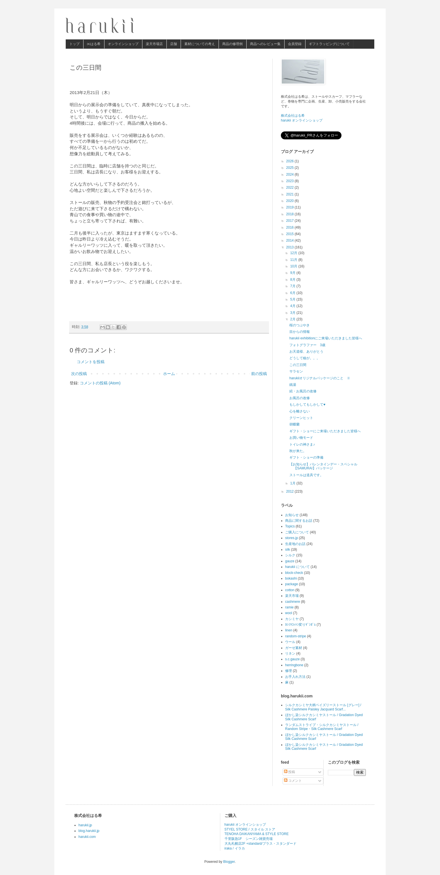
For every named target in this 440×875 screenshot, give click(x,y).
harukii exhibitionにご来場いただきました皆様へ (325, 338)
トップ (74, 44)
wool (288, 613)
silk (287, 550)
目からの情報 (299, 332)
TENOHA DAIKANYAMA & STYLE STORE (257, 834)
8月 (293, 280)
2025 (290, 168)
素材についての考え (199, 44)
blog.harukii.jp (88, 831)
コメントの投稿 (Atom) (100, 383)
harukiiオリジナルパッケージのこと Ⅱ (319, 378)
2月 (293, 319)
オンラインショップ (123, 44)
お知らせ (292, 515)
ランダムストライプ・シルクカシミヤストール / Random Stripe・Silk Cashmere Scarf (321, 727)
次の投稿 (79, 373)
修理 (288, 671)
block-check (294, 573)
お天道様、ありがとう (306, 352)
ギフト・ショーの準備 (306, 457)
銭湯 (292, 385)
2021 (290, 194)
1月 (293, 483)
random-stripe (295, 636)
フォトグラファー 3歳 (307, 345)
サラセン (296, 371)
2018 (290, 214)
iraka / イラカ (235, 848)
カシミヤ (292, 619)
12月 (294, 253)
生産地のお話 (295, 544)
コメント (293, 781)
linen (288, 630)
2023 (290, 181)
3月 (293, 313)
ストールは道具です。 (306, 475)
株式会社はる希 (293, 116)
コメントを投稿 (90, 361)
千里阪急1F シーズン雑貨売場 (249, 839)
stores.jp (291, 538)
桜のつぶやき (299, 325)
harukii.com (87, 837)
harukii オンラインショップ (301, 120)
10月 (294, 266)
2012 (290, 491)
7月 (293, 286)
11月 (294, 260)
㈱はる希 (94, 44)
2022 (290, 188)
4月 (293, 306)
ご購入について (297, 532)
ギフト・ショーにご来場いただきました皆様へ (325, 431)
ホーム (169, 373)
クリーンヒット (301, 418)
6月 (293, 293)
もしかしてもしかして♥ (307, 404)
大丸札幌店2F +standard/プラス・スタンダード (260, 844)
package (291, 584)
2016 (290, 227)
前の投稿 (259, 373)
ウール (290, 642)
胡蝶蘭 (294, 424)
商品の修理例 (232, 44)
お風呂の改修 (299, 398)
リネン (290, 653)
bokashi (291, 578)
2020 (290, 201)
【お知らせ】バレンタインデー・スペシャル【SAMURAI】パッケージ (323, 466)
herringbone (294, 665)
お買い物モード (301, 438)
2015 (290, 234)
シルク (290, 555)
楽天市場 (292, 596)
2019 (290, 207)
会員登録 (295, 44)
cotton (289, 590)
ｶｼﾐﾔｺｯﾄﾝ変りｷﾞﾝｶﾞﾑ (300, 625)
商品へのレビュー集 (265, 44)
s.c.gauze (292, 659)
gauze (289, 561)
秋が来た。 (297, 451)
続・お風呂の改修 (303, 391)
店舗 (173, 44)
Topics (290, 526)
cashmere (292, 602)
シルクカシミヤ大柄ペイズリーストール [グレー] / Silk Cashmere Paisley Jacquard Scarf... (323, 707)
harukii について (297, 567)
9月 (293, 273)
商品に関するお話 (298, 521)
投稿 (289, 772)
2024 (290, 174)
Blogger (229, 862)
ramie (289, 607)
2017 (290, 221)
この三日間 (297, 365)
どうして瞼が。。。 (304, 358)
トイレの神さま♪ (302, 444)
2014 (290, 240)
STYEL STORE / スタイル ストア (250, 829)
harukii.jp (85, 825)
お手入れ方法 (295, 677)
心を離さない (299, 411)
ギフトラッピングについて (329, 44)
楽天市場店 (154, 44)
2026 (290, 161)
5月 (293, 299)
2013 (290, 247)
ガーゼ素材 (293, 648)
